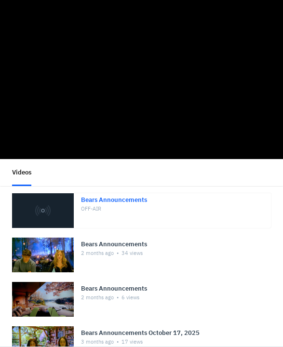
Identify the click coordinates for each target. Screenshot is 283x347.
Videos (21, 172)
